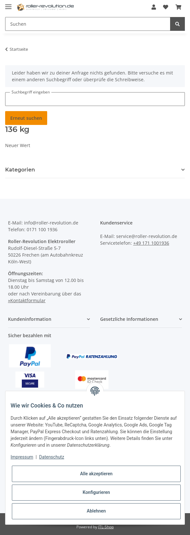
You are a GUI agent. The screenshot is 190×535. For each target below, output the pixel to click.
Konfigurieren (96, 492)
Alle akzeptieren (96, 473)
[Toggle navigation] (8, 4)
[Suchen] (87, 24)
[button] (154, 7)
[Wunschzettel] (166, 7)
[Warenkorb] (178, 7)
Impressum (22, 457)
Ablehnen (96, 510)
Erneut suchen (26, 118)
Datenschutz (51, 457)
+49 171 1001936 (151, 243)
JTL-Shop (106, 527)
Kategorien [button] (20, 170)
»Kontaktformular (27, 300)
